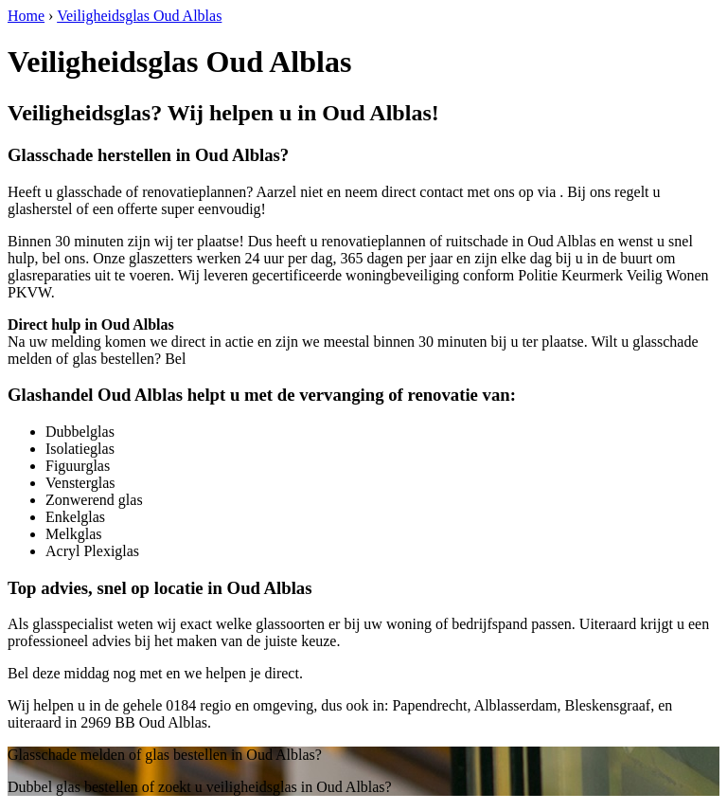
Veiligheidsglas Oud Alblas (139, 16)
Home (26, 16)
